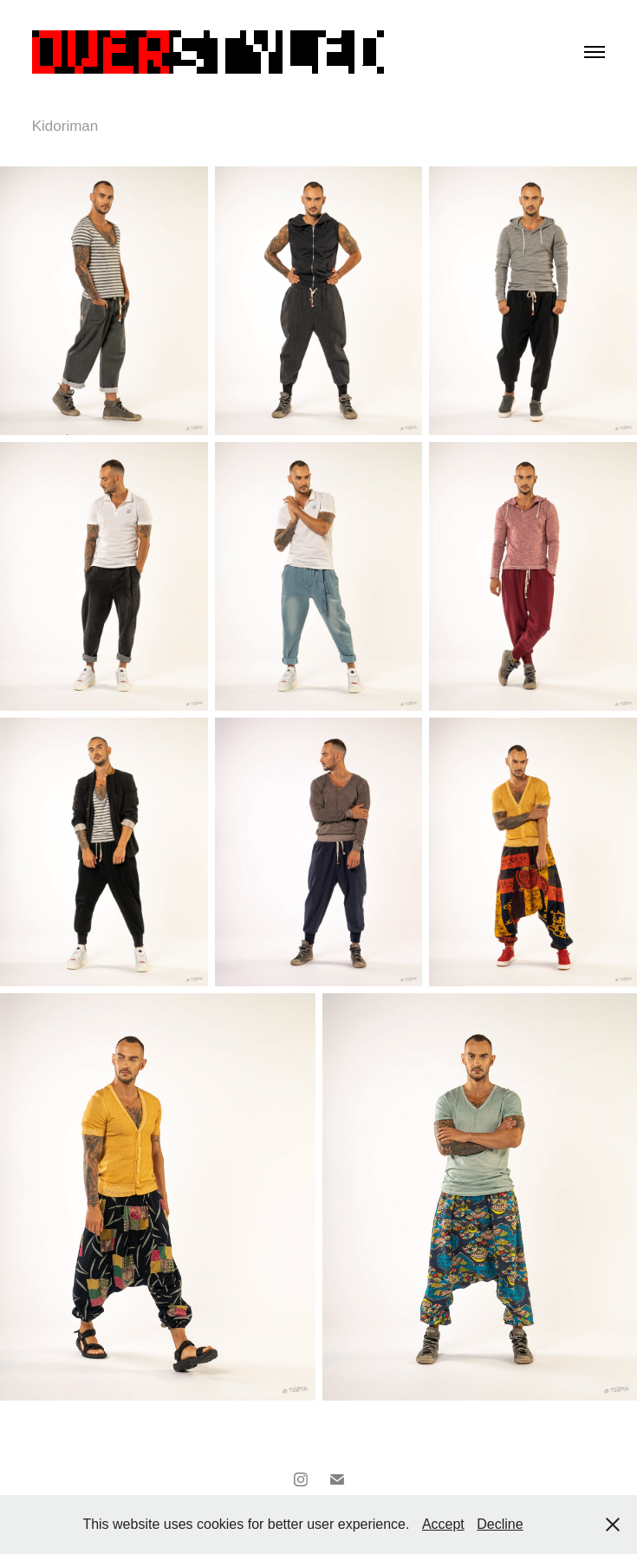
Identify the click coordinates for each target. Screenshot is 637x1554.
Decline (500, 1524)
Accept (443, 1524)
